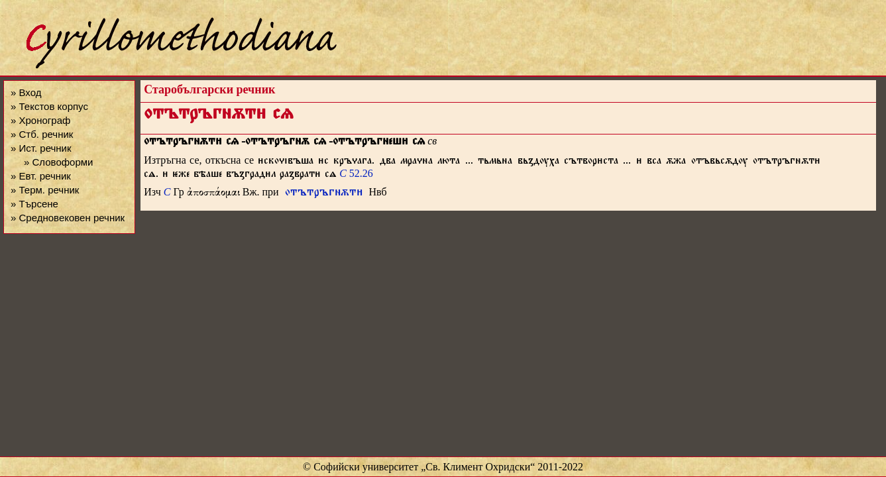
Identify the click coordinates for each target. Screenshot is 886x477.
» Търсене (34, 203)
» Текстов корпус (49, 106)
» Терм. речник (45, 189)
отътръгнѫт (324, 194)
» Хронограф (40, 120)
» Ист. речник (41, 148)
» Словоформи (58, 162)
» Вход (26, 92)
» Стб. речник (42, 134)
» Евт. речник (41, 176)
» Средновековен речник (68, 217)
